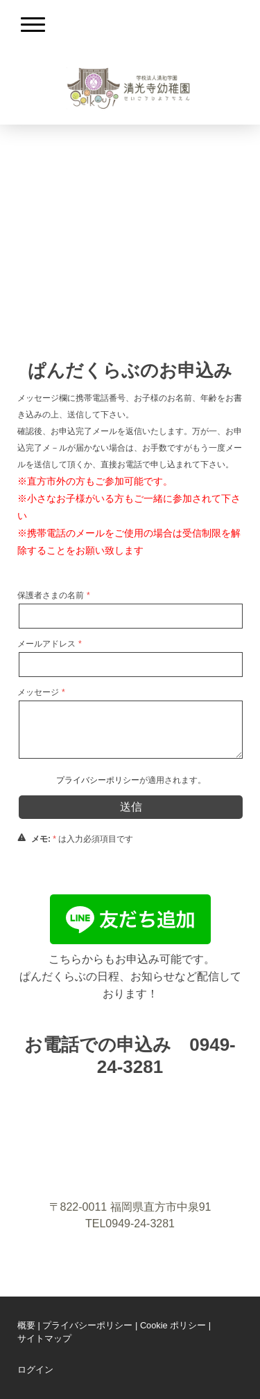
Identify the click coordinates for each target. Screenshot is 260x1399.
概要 (26, 1325)
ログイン (35, 1369)
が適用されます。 (131, 780)
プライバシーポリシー (97, 780)
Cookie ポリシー (173, 1325)
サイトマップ (44, 1338)
